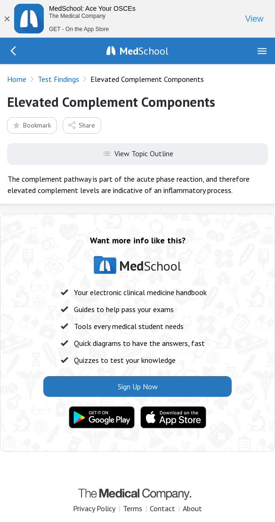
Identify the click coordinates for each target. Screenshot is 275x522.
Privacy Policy (94, 508)
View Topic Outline (137, 153)
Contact (162, 508)
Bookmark (31, 125)
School (144, 50)
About (192, 508)
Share (81, 125)
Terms (132, 508)
